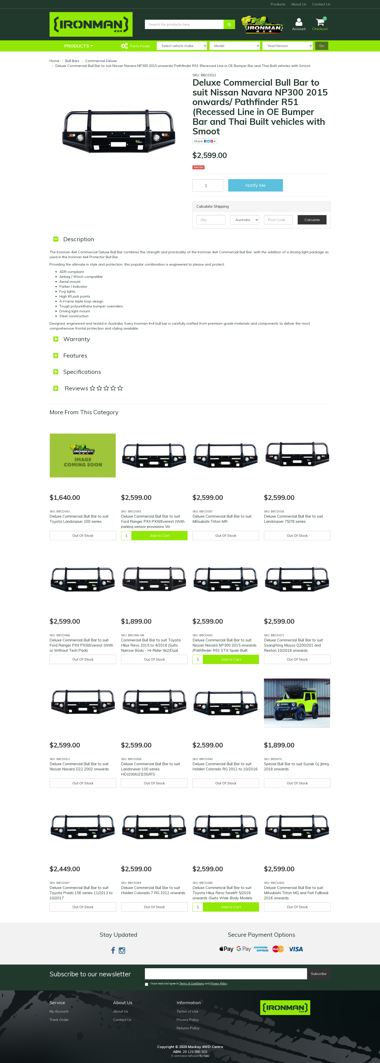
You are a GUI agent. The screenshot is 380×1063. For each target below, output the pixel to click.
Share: (205, 141)
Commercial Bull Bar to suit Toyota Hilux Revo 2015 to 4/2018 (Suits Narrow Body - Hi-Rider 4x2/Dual (151, 645)
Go (321, 46)
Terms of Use (187, 1011)
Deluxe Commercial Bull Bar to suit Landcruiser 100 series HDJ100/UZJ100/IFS (150, 769)
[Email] (226, 973)
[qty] (210, 219)
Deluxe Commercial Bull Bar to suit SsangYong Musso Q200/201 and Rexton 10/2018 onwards (293, 645)
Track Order (59, 1019)
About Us (298, 4)
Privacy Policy (218, 983)
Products (278, 4)
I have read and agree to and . (186, 984)
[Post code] (278, 219)
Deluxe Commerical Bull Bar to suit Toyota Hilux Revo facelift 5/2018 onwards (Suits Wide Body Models (222, 892)
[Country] (244, 219)
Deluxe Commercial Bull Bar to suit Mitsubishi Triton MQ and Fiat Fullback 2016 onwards (296, 892)
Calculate (312, 220)
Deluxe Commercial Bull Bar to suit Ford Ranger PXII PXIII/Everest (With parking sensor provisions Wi (153, 521)
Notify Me (255, 185)
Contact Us (321, 4)
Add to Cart (160, 535)
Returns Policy (188, 1028)
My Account (59, 1011)
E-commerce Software (185, 1056)
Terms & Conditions (191, 983)
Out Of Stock (82, 535)
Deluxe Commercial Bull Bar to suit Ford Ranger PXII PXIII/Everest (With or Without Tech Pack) (81, 645)
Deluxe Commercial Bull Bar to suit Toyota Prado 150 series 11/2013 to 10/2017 (81, 892)
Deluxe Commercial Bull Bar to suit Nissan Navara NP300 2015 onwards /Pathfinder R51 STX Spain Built (224, 645)
